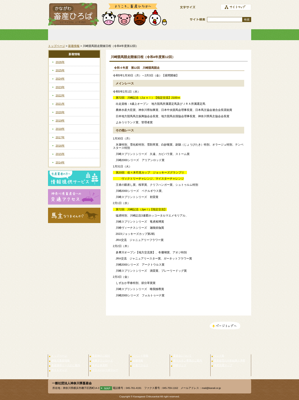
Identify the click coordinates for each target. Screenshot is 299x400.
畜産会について (190, 34)
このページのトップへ (225, 326)
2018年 (60, 128)
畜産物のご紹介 (109, 34)
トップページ (68, 34)
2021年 (60, 103)
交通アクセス (140, 365)
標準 (207, 7)
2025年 (60, 70)
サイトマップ (59, 370)
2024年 (60, 78)
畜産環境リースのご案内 (65, 365)
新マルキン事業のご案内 (187, 360)
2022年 (60, 95)
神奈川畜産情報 (60, 360)
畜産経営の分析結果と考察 (229, 360)
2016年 (60, 145)
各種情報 (138, 360)
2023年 (60, 87)
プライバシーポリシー (105, 370)
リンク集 (231, 34)
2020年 (60, 112)
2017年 (60, 137)
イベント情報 (149, 34)
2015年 (60, 154)
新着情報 (74, 46)
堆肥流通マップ (223, 365)
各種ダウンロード (102, 360)
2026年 (60, 62)
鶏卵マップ (179, 365)
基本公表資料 (100, 365)
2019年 (60, 120)
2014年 (60, 162)
